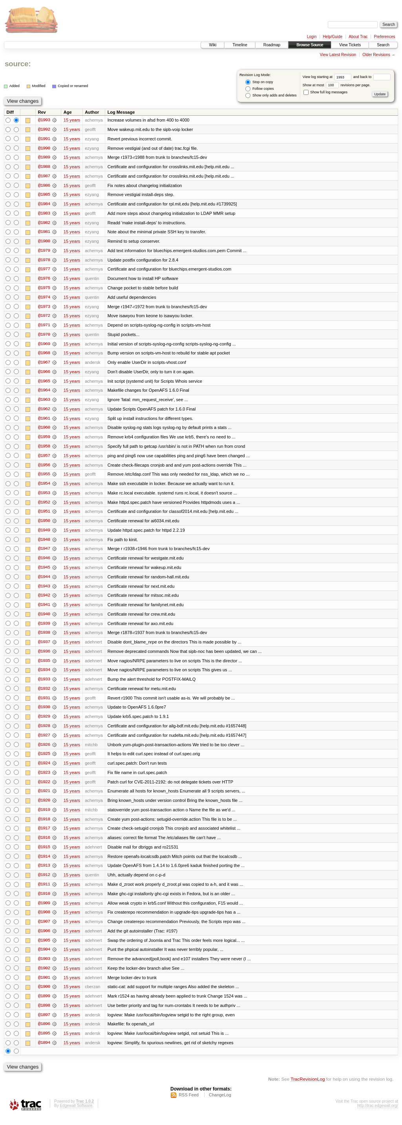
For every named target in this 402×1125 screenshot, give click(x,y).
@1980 (44, 242)
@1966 (44, 374)
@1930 (44, 713)
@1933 (44, 685)
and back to (372, 77)
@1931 (44, 703)
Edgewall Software (76, 1114)
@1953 (44, 496)
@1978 (44, 261)
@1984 (44, 205)
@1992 (44, 129)
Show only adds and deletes (270, 95)
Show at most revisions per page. (337, 85)
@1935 (44, 666)
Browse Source (309, 45)
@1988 (44, 167)
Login (311, 37)
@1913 (44, 873)
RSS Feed (189, 1103)
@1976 (44, 280)
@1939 (44, 628)
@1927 (44, 741)
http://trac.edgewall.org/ (377, 1114)
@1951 (44, 515)
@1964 (44, 393)
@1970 (44, 336)
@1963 (44, 402)
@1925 (44, 760)
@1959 (44, 440)
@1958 (44, 449)
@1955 (44, 477)
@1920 (44, 807)
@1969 (44, 346)
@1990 (44, 148)
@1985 (44, 195)
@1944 (44, 581)
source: (18, 64)
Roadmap (271, 45)
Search (383, 45)
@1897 (44, 1023)
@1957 (44, 459)
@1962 (44, 412)
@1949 (44, 534)
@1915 (44, 854)
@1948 (44, 543)
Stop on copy (259, 82)
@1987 (44, 176)
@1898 (44, 1014)
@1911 (44, 892)
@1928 (44, 732)
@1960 (44, 430)
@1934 (44, 675)
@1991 (44, 139)
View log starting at (328, 77)
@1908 (44, 920)
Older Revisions (376, 55)
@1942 (44, 600)
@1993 (44, 120)
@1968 (44, 355)
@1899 (44, 1004)
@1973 (44, 308)
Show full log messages (325, 92)
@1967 (44, 365)
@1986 (44, 186)
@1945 (44, 572)
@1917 (44, 835)
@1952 (44, 506)
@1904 (44, 957)
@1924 (44, 769)
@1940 (44, 619)
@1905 (44, 948)
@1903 (44, 967)
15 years (72, 120)
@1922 (44, 788)
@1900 (44, 995)
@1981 (44, 233)
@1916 (44, 844)
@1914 (44, 863)
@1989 (44, 157)
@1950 (44, 525)
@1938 (44, 637)
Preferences (384, 37)
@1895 (44, 1042)
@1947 (44, 553)
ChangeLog (220, 1103)
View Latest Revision (338, 55)
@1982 (44, 223)
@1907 (44, 929)
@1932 (44, 694)
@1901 (44, 986)
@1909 (44, 910)
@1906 (44, 939)
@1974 (44, 299)
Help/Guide (332, 37)
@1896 (44, 1033)
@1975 (44, 289)
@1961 (44, 421)
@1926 (44, 750)
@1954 (44, 487)
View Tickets (350, 45)
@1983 (44, 214)
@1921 (44, 797)
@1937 (44, 647)
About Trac (358, 37)
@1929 (44, 722)
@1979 (44, 252)
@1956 (44, 468)
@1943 (44, 590)
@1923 (44, 779)
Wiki (212, 45)
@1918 (44, 826)
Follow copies (259, 88)
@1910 (44, 901)
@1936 (44, 656)
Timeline (239, 45)
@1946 (44, 562)
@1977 (44, 270)
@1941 (44, 609)
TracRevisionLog (308, 1087)
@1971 (44, 327)
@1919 (44, 816)
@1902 (44, 976)
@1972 (44, 317)
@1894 (44, 1052)
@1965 (44, 383)
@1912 (44, 882)
